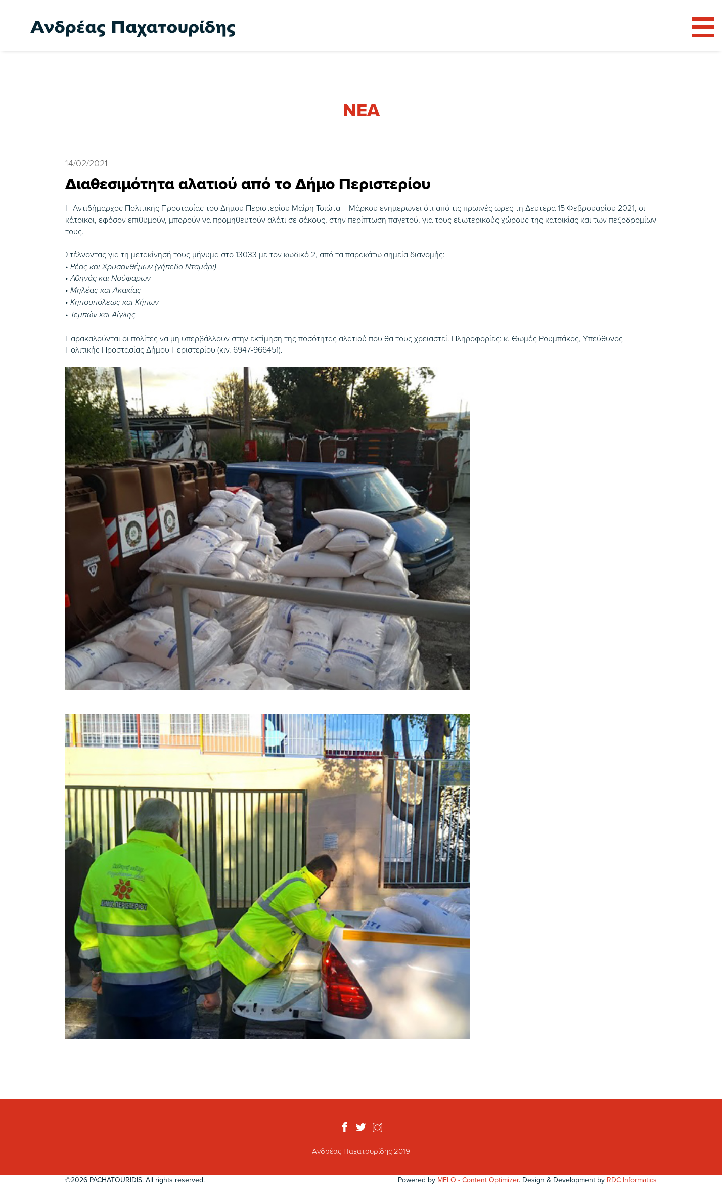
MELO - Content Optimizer (478, 1180)
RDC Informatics (632, 1180)
